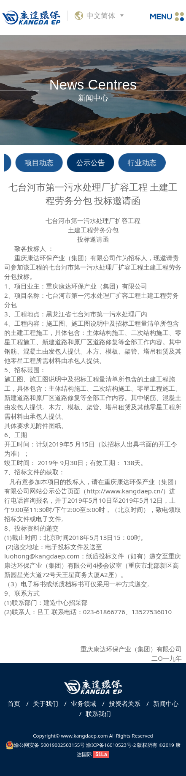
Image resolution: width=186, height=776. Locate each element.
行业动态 (143, 162)
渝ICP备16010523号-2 (111, 745)
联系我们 (93, 713)
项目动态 (40, 162)
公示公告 (91, 162)
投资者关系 (119, 703)
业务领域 (78, 703)
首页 (14, 703)
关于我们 (40, 703)
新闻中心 (160, 703)
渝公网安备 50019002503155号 (45, 745)
